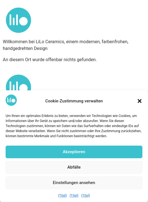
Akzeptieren (74, 153)
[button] (139, 102)
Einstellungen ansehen (74, 184)
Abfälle (74, 168)
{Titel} (62, 197)
